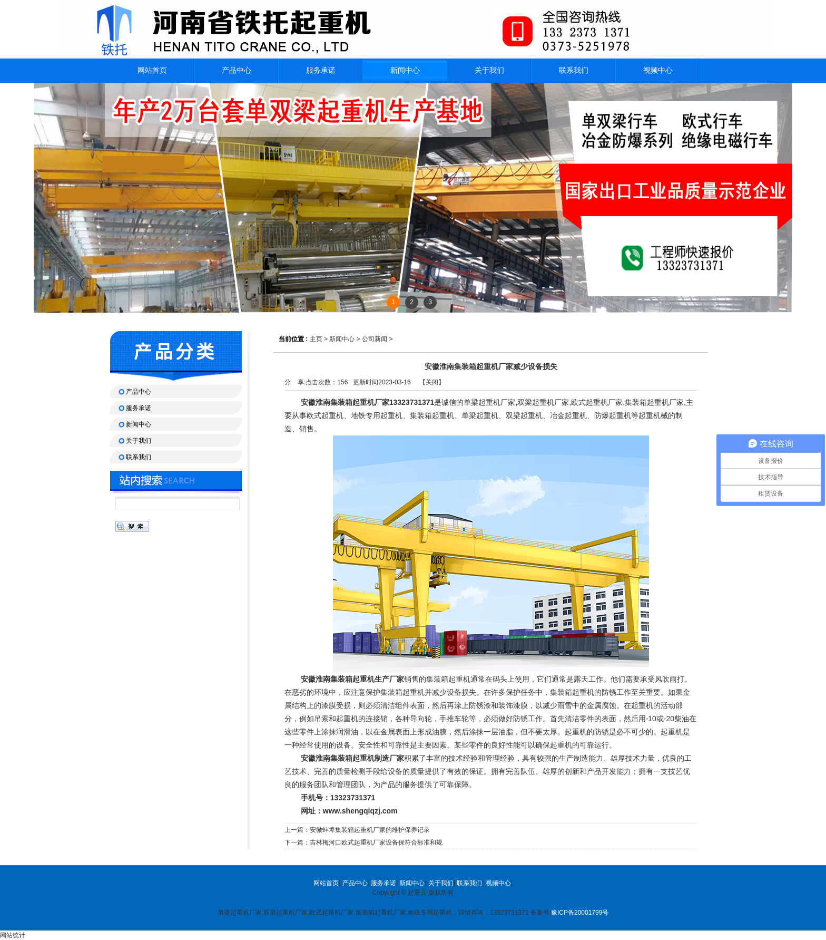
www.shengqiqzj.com (360, 811)
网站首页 (326, 883)
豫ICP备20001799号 (579, 912)
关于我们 (441, 883)
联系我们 (469, 883)
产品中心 (355, 883)
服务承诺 (383, 883)
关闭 (432, 382)
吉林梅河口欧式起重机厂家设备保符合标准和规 (376, 842)
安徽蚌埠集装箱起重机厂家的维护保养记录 (370, 830)
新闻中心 (405, 70)
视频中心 (498, 883)
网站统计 (12, 935)
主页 (316, 339)
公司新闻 (374, 339)
